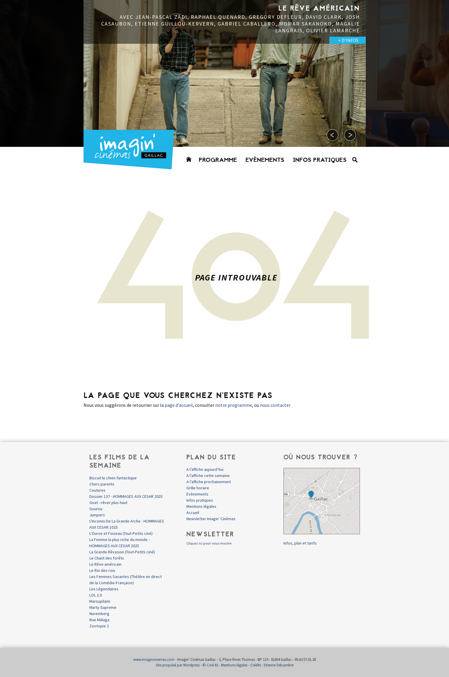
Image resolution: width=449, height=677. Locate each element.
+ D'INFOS (348, 40)
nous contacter (275, 405)
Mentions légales (201, 506)
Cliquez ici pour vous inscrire (208, 543)
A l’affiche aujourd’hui (204, 469)
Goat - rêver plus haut (108, 502)
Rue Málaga (99, 619)
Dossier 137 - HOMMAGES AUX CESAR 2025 (126, 496)
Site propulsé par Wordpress (178, 665)
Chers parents (101, 484)
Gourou (95, 508)
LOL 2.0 (95, 595)
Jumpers (97, 515)
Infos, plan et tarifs (300, 543)
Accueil (192, 512)
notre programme (233, 405)
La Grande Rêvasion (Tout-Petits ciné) (122, 552)
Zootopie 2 (99, 626)
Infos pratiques (320, 160)
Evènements (265, 160)
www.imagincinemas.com (153, 659)
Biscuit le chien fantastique (113, 478)
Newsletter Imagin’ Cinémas (211, 518)
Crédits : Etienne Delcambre (271, 665)
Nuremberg (99, 613)
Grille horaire (197, 487)
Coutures (97, 490)
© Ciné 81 (210, 665)
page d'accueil (179, 405)
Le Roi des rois (102, 570)
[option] (225, 73)
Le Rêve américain (105, 564)
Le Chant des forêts (106, 558)
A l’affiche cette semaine (208, 475)
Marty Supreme (102, 607)
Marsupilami (99, 601)
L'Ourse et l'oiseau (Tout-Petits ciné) (121, 533)
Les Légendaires (103, 589)
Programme (218, 160)
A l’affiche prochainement (208, 481)
